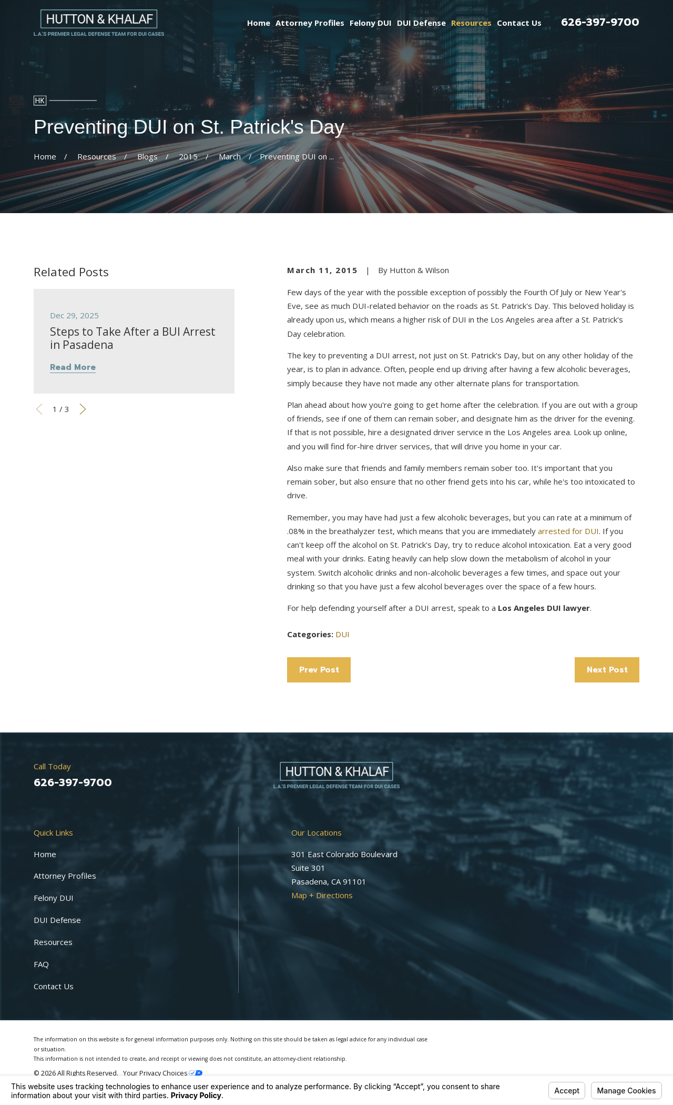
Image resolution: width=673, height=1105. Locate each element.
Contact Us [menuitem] (519, 22)
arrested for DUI (568, 531)
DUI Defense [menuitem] (421, 22)
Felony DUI (54, 897)
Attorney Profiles (65, 875)
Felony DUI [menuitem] (371, 22)
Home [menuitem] (258, 22)
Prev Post (319, 670)
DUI (342, 634)
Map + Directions (322, 895)
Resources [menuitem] (471, 22)
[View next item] (82, 409)
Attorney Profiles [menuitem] (310, 22)
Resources (53, 942)
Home (45, 854)
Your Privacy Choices (162, 1073)
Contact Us (54, 986)
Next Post (607, 670)
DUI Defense (57, 920)
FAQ (41, 964)
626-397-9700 (600, 22)
